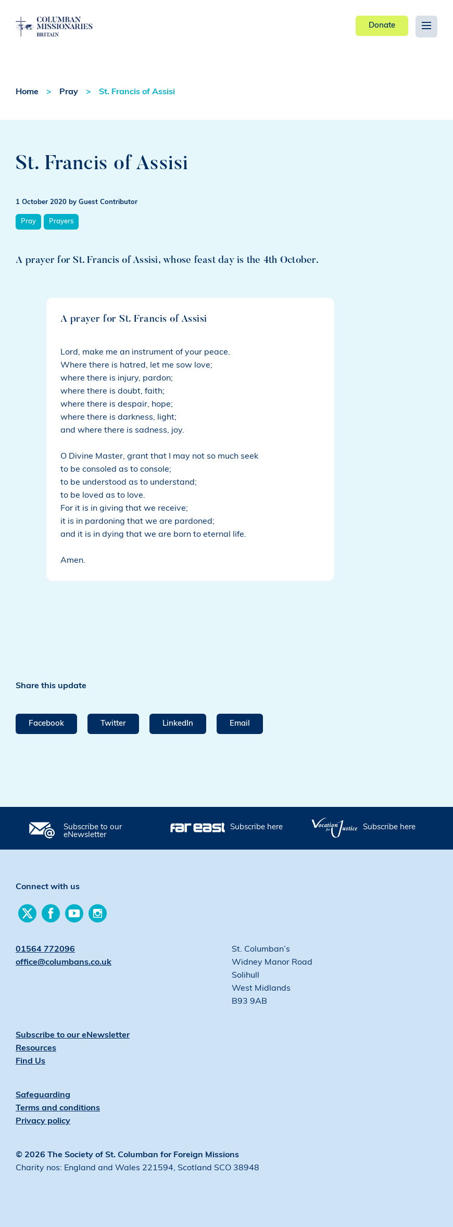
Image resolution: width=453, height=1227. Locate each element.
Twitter (113, 724)
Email (240, 724)
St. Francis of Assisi (137, 92)
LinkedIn (177, 724)
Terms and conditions (58, 1108)
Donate (382, 26)
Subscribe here (256, 827)
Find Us (30, 1061)
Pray (68, 92)
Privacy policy (43, 1121)
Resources (36, 1048)
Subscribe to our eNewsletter (93, 831)
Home (27, 92)
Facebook (46, 724)
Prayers (61, 221)
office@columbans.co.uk (63, 962)
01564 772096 (45, 949)
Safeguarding (43, 1095)
